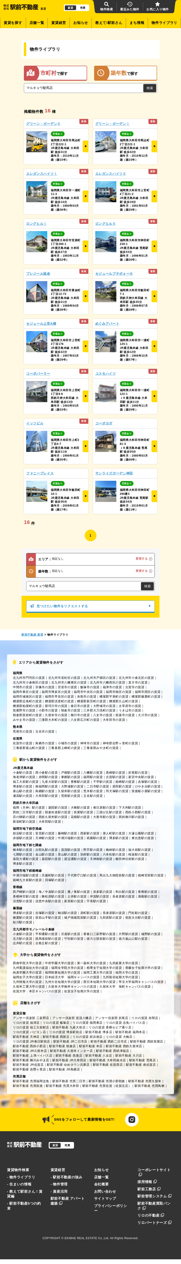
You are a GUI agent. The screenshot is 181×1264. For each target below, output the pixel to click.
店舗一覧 (37, 23)
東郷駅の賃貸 (70, 777)
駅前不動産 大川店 (128, 1055)
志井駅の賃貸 (22, 943)
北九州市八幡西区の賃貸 (107, 682)
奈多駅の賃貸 (102, 892)
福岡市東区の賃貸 (26, 692)
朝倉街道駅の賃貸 (58, 812)
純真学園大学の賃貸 (27, 972)
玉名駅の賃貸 (93, 796)
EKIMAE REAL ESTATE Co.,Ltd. (87, 1238)
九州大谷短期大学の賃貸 (62, 982)
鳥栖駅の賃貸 (45, 791)
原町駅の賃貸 (90, 913)
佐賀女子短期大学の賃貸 (82, 991)
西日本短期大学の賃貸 (99, 982)
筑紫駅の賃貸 (83, 812)
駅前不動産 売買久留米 (144, 1081)
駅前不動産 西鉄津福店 (112, 1051)
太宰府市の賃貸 (130, 706)
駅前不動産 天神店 (26, 1037)
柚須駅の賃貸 (67, 913)
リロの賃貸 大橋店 (119, 1037)
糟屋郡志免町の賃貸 (27, 701)
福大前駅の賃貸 (139, 850)
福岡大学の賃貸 (126, 972)
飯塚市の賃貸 (90, 687)
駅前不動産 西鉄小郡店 (29, 1046)
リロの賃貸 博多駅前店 (65, 1032)
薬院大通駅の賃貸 (26, 859)
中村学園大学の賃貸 (59, 963)
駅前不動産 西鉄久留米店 (124, 1046)
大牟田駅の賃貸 (46, 796)
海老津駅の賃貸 (24, 777)
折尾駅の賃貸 (138, 772)
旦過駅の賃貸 (70, 934)
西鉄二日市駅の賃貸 (27, 812)
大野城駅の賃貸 (72, 786)
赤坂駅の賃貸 (22, 838)
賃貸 (70, 7)
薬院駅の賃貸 (57, 807)
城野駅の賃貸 (150, 934)
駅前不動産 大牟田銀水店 (108, 1060)
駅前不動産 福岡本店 (130, 1032)
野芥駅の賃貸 (93, 850)
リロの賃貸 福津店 (26, 1022)
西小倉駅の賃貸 (46, 772)
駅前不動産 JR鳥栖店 (64, 1069)
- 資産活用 (59, 1191)
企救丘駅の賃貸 (46, 943)
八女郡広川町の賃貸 (85, 720)
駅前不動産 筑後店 (69, 1055)
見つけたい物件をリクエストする (90, 606)
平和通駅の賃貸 (46, 934)
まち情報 (136, 23)
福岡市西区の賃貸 (148, 692)
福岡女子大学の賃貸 (27, 977)
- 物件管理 (59, 1184)
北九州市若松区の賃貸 (64, 678)
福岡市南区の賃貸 (119, 692)
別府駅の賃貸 (90, 854)
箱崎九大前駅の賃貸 (27, 880)
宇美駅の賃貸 (96, 901)
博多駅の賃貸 (22, 786)
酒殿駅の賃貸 (147, 896)
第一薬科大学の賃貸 (91, 963)
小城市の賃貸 (67, 743)
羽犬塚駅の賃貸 (117, 791)
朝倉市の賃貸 (70, 710)
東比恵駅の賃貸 (143, 838)
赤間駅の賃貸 (48, 777)
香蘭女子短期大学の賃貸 (143, 968)
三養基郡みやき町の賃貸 (101, 748)
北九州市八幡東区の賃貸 (69, 682)
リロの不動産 (150, 1215)
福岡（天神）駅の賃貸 (29, 807)
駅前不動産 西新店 (56, 1037)
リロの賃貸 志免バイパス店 (125, 1022)
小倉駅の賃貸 (22, 772)
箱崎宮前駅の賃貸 (151, 875)
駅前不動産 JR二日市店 (70, 1041)
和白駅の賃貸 (125, 892)
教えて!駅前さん (108, 23)
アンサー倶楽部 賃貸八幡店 (72, 1018)
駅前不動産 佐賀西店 (108, 1064)
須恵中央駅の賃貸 (48, 901)
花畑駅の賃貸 (80, 817)
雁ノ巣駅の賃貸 (78, 892)
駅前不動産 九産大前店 (68, 1027)
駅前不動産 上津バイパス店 (32, 1055)
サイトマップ (105, 1198)
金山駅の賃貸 (45, 854)
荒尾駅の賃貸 (70, 796)
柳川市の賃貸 (80, 715)
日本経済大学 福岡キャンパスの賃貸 (72, 977)
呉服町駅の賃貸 (53, 875)
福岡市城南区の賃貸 (27, 696)
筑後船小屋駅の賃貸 (146, 791)
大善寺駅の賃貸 (104, 817)
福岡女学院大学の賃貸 (67, 968)
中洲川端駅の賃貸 (71, 838)
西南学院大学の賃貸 (27, 963)
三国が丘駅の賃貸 (109, 812)
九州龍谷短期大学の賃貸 (120, 977)
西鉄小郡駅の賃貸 (138, 812)
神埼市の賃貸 (90, 743)
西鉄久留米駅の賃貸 (53, 817)
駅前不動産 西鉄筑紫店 (146, 1041)
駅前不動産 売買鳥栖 (150, 1086)
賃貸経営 (58, 23)
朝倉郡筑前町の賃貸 (27, 715)
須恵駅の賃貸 (22, 901)
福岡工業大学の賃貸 (97, 972)
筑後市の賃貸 (125, 715)
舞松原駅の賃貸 (53, 896)
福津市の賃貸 (112, 687)
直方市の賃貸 (138, 682)
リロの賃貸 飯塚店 (56, 1022)
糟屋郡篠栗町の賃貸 (146, 696)
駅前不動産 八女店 (98, 1055)
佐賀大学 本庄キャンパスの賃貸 (37, 991)
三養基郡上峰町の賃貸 (64, 748)
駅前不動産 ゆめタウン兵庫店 (68, 1064)
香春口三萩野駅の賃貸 (99, 934)
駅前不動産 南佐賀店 (141, 1064)
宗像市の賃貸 (45, 687)
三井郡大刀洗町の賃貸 (99, 710)
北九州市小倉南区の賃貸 (30, 682)
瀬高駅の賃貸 (22, 796)
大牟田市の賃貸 (114, 720)
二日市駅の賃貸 (98, 786)
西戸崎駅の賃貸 (24, 892)
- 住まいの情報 (19, 1184)
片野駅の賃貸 (128, 934)
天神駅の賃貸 (45, 838)
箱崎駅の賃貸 (125, 781)
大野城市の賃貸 (104, 706)
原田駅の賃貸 (122, 786)
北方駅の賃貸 (22, 938)
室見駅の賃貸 (45, 833)
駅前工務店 (149, 1189)
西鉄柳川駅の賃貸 (131, 817)
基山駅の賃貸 (22, 791)
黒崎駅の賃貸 (115, 772)
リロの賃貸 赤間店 (144, 1018)
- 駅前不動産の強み (66, 1177)
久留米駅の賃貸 (69, 791)
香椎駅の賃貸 (80, 781)
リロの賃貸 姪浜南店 (88, 1037)
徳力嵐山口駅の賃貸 (133, 938)
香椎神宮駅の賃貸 (26, 896)
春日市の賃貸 (80, 706)
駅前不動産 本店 (91, 1046)
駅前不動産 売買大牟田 (62, 1086)
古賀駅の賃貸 (115, 777)
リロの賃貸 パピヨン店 (29, 1032)
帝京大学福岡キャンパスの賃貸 (141, 982)
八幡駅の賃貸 (93, 772)
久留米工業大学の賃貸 (29, 986)
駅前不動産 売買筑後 (28, 1086)
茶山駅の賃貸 (67, 854)
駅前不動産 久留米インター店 (71, 1051)
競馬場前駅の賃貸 (48, 938)
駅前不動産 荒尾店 (142, 1060)
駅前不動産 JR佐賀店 (28, 1064)
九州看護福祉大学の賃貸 (30, 968)
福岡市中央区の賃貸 (88, 692)
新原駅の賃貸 (73, 901)
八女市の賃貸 (102, 715)
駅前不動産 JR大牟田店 (69, 1060)
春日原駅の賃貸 (104, 807)
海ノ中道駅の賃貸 (51, 892)
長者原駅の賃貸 (123, 896)
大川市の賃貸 (147, 715)
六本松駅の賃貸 (114, 854)
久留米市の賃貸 (56, 715)
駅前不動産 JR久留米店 (30, 1051)
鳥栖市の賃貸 (45, 743)
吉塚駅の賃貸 (147, 781)
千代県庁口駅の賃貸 (81, 875)
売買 (82, 7)
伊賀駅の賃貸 (99, 896)
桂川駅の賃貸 (22, 922)
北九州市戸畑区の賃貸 (99, 678)
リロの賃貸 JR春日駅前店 (31, 1041)
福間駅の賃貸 (93, 777)
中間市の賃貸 (22, 687)
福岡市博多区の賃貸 (56, 692)
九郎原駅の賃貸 (111, 917)
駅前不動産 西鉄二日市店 (109, 1041)
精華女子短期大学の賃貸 (104, 968)
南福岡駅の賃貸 (46, 786)
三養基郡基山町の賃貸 (29, 748)
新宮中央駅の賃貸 (141, 777)
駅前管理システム (154, 1196)
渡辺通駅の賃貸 (75, 859)
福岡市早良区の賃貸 (59, 696)
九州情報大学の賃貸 (27, 982)
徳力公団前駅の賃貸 (101, 938)
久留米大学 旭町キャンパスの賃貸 (125, 986)
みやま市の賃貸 (24, 720)
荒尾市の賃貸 (22, 731)
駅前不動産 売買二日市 (68, 1081)
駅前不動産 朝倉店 (62, 1046)
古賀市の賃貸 (134, 687)
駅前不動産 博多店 (98, 1032)
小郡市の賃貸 (48, 710)
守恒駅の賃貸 (73, 938)
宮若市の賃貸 (67, 687)
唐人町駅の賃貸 (114, 833)
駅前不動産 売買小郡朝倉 (107, 1081)
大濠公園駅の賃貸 (141, 833)
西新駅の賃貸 (90, 833)
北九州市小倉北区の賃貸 (136, 678)
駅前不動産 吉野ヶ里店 (29, 1069)
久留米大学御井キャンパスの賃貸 (72, 986)
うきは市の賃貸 (130, 710)
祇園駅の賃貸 (96, 838)
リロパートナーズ (154, 1223)
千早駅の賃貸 (102, 781)
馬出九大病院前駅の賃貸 (117, 875)
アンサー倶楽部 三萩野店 (31, 1018)
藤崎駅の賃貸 (67, 833)
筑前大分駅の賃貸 (138, 917)
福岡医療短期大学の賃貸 (62, 972)
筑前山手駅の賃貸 (48, 917)
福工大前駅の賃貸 (26, 781)
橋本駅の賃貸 (22, 850)
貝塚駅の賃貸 (54, 880)
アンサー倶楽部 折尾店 (111, 1018)
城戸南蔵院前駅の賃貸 (80, 917)
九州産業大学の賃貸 (123, 963)
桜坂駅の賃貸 (138, 854)
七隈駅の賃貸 (22, 854)
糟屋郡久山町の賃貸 (123, 701)
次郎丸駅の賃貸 (46, 850)
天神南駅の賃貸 (101, 859)
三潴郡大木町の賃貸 (53, 720)
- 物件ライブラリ (21, 1177)
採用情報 (147, 1182)
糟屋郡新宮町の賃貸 (91, 701)
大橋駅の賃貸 (80, 807)
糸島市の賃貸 (86, 696)
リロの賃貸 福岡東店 (88, 1022)
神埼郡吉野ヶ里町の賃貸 (120, 743)
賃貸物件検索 (18, 1170)
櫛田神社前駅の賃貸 (129, 859)
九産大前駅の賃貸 (54, 781)
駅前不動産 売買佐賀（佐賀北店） (107, 1086)
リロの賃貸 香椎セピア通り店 (110, 1027)
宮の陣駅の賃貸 (24, 817)
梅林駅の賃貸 (115, 850)
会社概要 (101, 1184)
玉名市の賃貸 (45, 731)
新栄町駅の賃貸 (24, 821)
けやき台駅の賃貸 (148, 786)
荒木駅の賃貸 (93, 791)
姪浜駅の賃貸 (22, 833)
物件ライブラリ (164, 23)
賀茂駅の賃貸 (70, 850)
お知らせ (80, 23)
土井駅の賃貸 (77, 896)
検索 (150, 88)
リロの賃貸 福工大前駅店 (31, 1027)
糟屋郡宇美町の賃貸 (114, 696)
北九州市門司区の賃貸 (29, 678)
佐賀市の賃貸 (22, 743)
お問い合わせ (105, 1191)
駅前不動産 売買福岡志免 (31, 1081)
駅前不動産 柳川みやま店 (31, 1060)
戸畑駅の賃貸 (70, 772)
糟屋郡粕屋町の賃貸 (27, 706)
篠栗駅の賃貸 (22, 917)
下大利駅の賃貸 (130, 807)
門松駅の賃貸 (138, 913)
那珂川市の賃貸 (56, 706)
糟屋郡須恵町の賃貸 (59, 701)
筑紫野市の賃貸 (24, 710)
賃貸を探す (13, 23)
